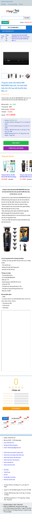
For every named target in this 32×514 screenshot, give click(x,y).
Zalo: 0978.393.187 (9, 442)
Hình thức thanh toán (9, 479)
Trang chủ (2, 38)
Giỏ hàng (5, 22)
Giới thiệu (3, 4)
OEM (10, 107)
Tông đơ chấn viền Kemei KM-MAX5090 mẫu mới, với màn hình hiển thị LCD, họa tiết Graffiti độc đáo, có (20, 37)
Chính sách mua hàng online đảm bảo (14, 455)
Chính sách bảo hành (9, 465)
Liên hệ (21, 4)
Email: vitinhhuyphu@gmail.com (12, 447)
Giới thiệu (6, 469)
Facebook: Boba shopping (10, 445)
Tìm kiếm (26, 18)
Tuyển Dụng (7, 472)
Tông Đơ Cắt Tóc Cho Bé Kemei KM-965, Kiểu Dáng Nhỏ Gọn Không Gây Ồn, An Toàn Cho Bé (8, 176)
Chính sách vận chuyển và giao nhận (13, 452)
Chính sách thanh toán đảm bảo (12, 457)
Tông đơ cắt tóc (7, 37)
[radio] (9, 387)
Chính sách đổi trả (8, 462)
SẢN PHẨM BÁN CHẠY (8, 31)
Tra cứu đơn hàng (12, 4)
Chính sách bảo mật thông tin (11, 460)
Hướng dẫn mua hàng (9, 477)
